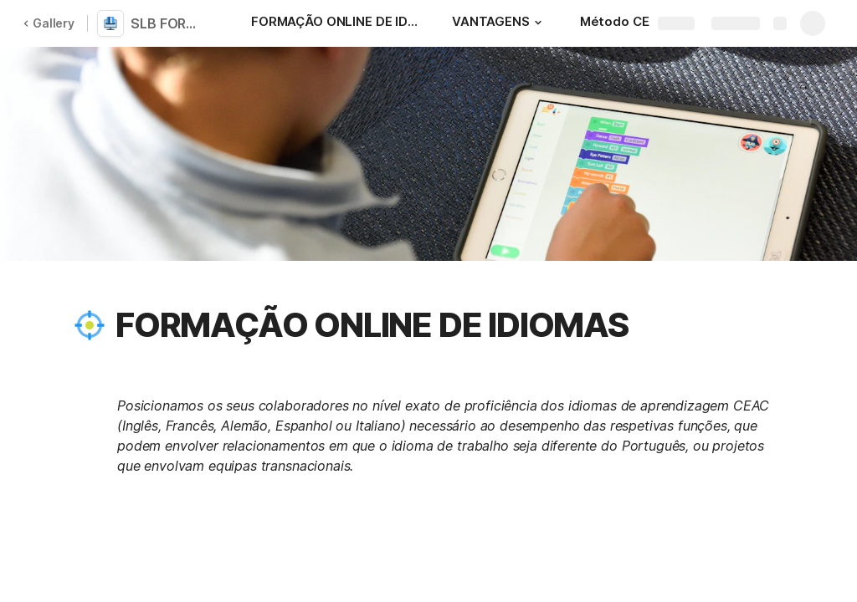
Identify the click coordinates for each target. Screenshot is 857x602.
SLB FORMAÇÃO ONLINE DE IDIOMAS (169, 23)
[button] (538, 22)
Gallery (48, 23)
